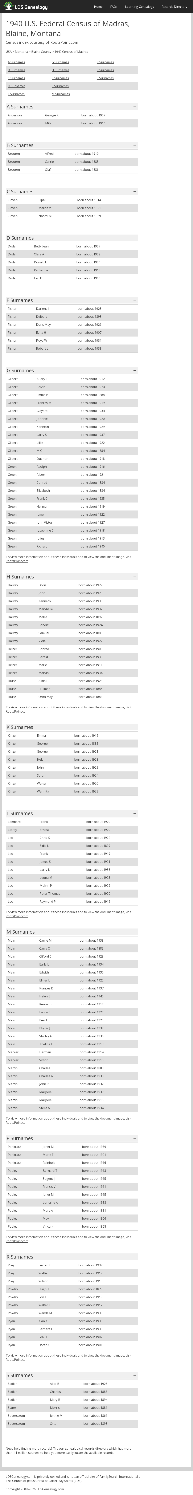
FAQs (113, 7)
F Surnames (16, 94)
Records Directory (174, 7)
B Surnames (16, 70)
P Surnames (105, 62)
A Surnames (16, 62)
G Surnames (60, 62)
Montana (21, 52)
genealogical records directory (86, 1448)
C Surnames (16, 78)
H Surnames (60, 70)
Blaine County (41, 52)
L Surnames (60, 86)
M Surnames (61, 94)
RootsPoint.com (17, 561)
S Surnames (105, 78)
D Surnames (16, 86)
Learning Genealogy (139, 7)
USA (9, 52)
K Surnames (60, 78)
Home (98, 7)
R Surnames (105, 70)
